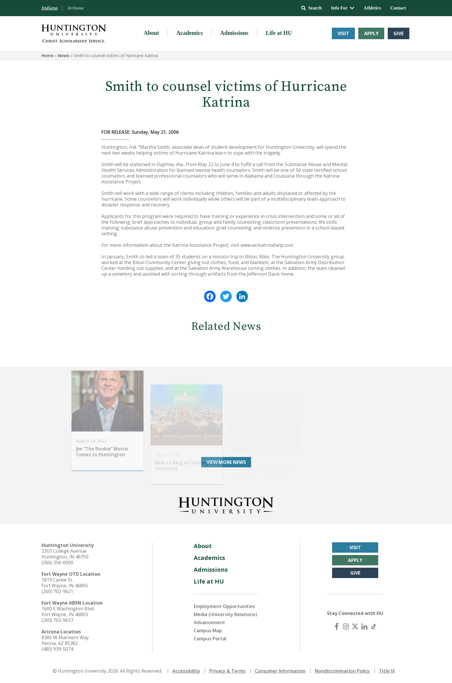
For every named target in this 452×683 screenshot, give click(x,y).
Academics (189, 33)
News (63, 55)
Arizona (75, 8)
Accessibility (186, 671)
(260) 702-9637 (57, 620)
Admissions (234, 33)
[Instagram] (345, 626)
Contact (398, 7)
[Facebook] (336, 626)
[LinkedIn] (364, 626)
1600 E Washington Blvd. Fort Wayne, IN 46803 (68, 611)
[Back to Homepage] (226, 504)
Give (398, 33)
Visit (343, 33)
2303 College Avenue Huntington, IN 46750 (65, 554)
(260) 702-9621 (57, 591)
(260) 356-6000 (57, 562)
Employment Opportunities (224, 606)
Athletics (372, 7)
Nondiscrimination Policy (342, 671)
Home (48, 55)
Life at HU (279, 33)
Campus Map (208, 630)
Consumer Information (280, 671)
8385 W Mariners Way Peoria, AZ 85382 (65, 640)
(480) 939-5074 (57, 649)
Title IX (387, 671)
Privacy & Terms (227, 671)
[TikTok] (373, 626)
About (151, 33)
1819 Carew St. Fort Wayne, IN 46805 (65, 583)
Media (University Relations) (225, 614)
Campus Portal (210, 638)
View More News (226, 462)
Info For (342, 7)
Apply (371, 33)
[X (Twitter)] (355, 626)
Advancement (209, 622)
